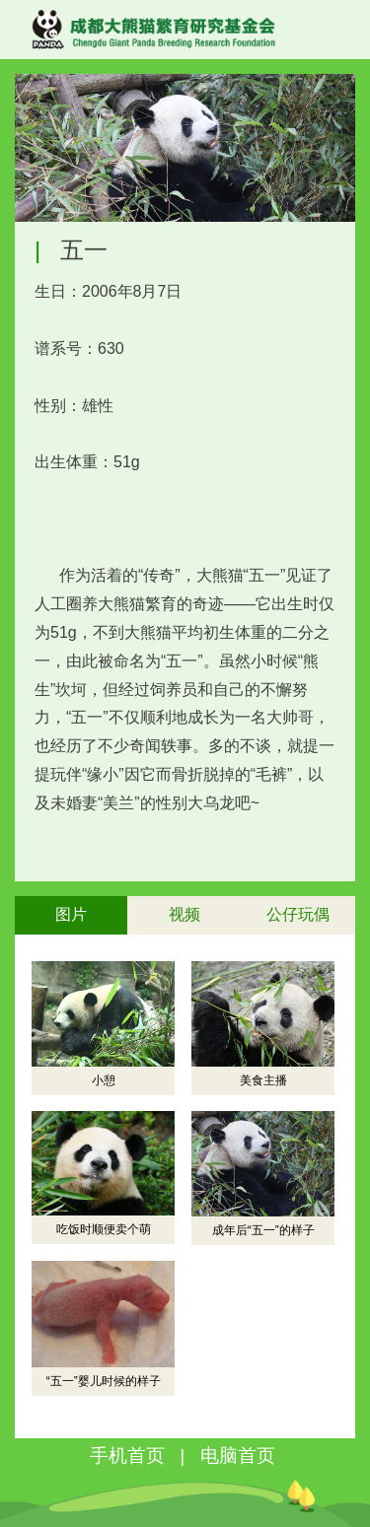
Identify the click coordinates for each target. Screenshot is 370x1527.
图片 (71, 914)
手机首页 (127, 1455)
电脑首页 (237, 1455)
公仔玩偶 (298, 914)
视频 (184, 914)
